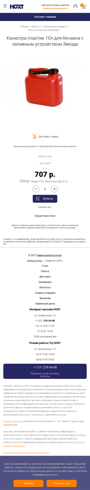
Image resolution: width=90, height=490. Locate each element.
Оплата (45, 271)
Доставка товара (48, 136)
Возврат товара (11, 421)
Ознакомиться (61, 483)
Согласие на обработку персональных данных (26, 452)
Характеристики (45, 215)
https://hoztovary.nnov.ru (55, 8)
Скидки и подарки (45, 292)
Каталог (35, 26)
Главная (24, 26)
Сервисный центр (45, 303)
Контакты (45, 287)
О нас (45, 265)
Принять (28, 483)
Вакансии (45, 298)
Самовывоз (45, 282)
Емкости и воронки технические (43, 30)
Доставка (45, 276)
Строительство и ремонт (55, 26)
